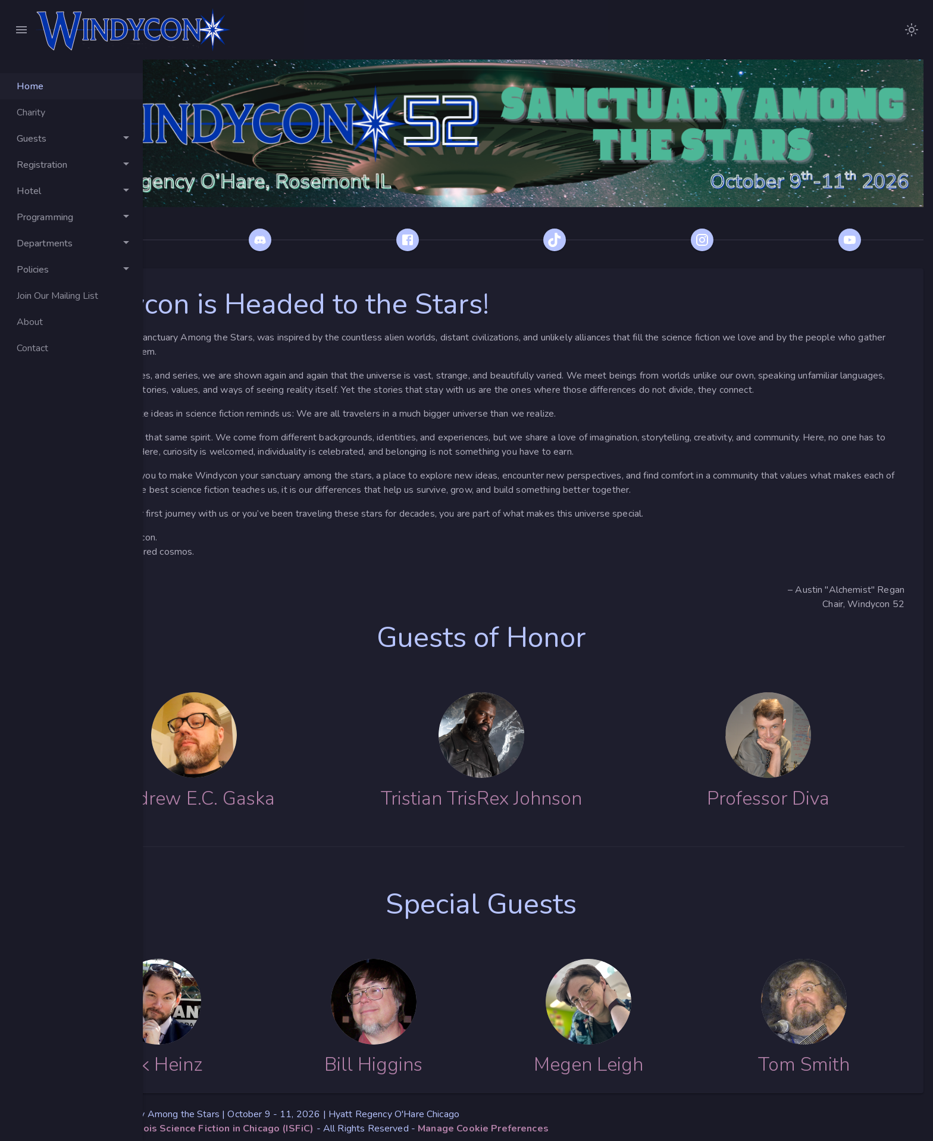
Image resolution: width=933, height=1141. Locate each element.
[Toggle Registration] (71, 165)
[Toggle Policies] (71, 270)
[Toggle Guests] (71, 139)
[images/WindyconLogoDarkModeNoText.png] (911, 29)
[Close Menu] (21, 29)
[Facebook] (473, 221)
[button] (596, 1124)
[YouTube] (859, 221)
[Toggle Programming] (71, 217)
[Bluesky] (216, 221)
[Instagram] (730, 221)
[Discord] (345, 221)
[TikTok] (602, 221)
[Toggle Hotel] (71, 191)
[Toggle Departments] (71, 243)
